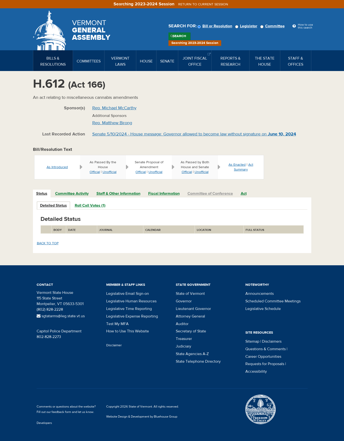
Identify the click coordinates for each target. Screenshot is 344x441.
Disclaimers (271, 341)
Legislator (247, 26)
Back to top (48, 243)
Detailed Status (53, 205)
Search (179, 36)
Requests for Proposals (264, 363)
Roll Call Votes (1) (90, 205)
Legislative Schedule (263, 308)
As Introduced (57, 167)
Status (41, 193)
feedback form (61, 412)
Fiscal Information (164, 193)
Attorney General (190, 316)
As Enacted (237, 165)
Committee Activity (72, 193)
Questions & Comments (265, 349)
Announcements (259, 293)
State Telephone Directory (198, 361)
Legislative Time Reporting (129, 308)
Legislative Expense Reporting (132, 316)
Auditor (182, 323)
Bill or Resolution (215, 26)
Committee (273, 26)
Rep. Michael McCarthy (114, 108)
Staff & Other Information (118, 193)
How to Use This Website (127, 331)
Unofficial (109, 172)
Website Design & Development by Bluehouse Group (141, 417)
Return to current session (203, 4)
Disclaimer (114, 345)
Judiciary (183, 346)
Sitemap (252, 341)
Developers (44, 423)
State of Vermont (190, 293)
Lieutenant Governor (193, 308)
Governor (184, 301)
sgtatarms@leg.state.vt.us (61, 316)
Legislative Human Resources (131, 301)
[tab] (42, 194)
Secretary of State (191, 331)
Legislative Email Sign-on (127, 293)
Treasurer (184, 338)
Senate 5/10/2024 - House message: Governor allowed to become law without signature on (194, 134)
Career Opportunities (263, 356)
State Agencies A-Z (192, 353)
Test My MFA (117, 323)
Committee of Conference (210, 193)
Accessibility (256, 371)
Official (95, 172)
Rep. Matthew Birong (112, 123)
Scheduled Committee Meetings (273, 301)
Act (244, 193)
